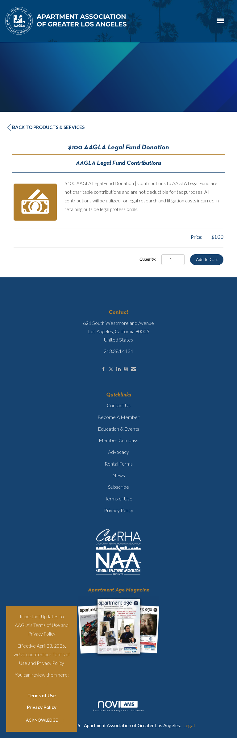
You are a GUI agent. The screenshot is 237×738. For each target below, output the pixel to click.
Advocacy (118, 452)
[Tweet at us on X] (111, 369)
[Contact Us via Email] (133, 369)
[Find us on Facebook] (103, 369)
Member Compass (118, 440)
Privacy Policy (41, 707)
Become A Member (118, 417)
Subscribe (118, 487)
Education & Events (118, 429)
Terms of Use (41, 695)
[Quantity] (173, 259)
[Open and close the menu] (179, 21)
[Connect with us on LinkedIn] (118, 369)
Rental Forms (119, 463)
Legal (189, 725)
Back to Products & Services (46, 127)
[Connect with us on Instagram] (126, 369)
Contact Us (119, 405)
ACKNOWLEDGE (42, 720)
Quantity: (147, 259)
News (118, 475)
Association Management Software (118, 706)
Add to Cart (207, 259)
